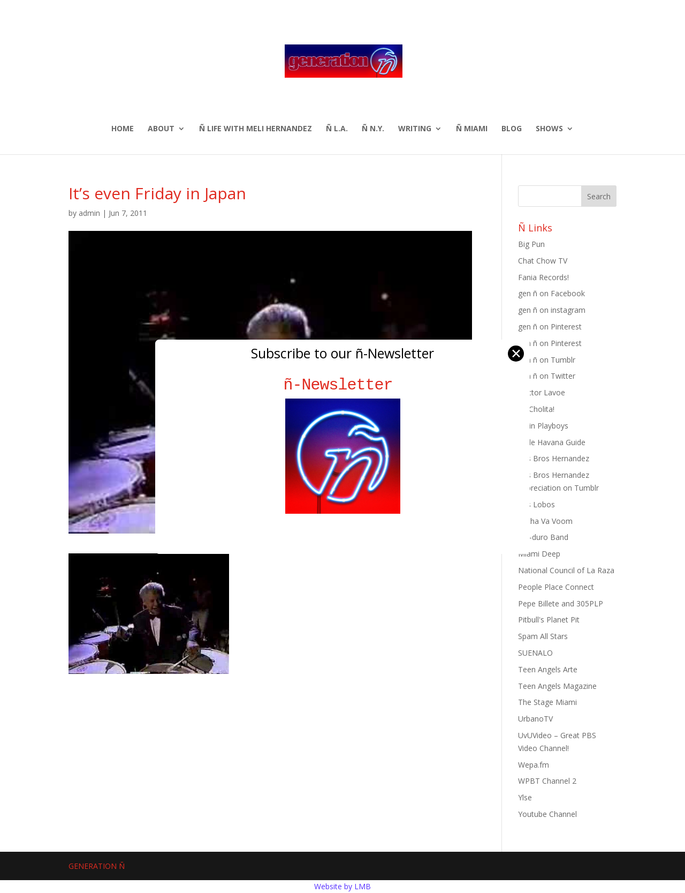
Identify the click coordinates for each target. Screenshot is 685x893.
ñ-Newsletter (343, 385)
